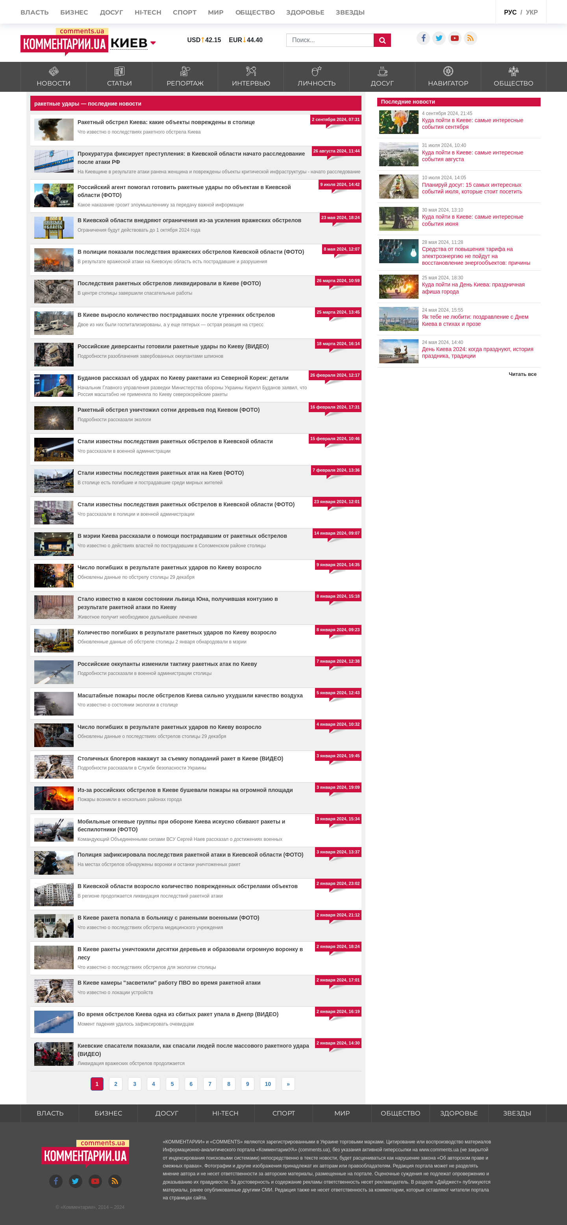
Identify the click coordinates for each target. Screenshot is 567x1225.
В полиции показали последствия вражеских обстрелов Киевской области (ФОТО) (191, 252)
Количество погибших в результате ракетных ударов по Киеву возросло (177, 632)
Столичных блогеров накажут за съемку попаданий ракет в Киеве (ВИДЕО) (180, 758)
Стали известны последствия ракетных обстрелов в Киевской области (175, 441)
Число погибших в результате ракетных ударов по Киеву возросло (169, 567)
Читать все (523, 374)
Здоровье (305, 12)
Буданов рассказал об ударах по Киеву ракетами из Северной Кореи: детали (183, 378)
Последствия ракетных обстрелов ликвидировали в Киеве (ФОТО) (169, 283)
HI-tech (148, 12)
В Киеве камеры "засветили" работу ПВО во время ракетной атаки (169, 983)
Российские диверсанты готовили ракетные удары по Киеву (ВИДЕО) (173, 346)
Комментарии (78, 1207)
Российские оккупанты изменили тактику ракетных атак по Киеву (167, 664)
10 (268, 1084)
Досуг (111, 12)
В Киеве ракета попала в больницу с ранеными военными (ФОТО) (168, 918)
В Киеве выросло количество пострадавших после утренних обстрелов (176, 315)
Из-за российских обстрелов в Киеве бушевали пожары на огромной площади (185, 790)
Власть (34, 12)
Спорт (184, 12)
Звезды (350, 12)
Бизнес (74, 12)
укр (532, 12)
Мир (216, 12)
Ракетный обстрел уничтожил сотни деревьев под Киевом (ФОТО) (169, 410)
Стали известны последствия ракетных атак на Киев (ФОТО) (161, 473)
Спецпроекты (470, 11)
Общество (255, 12)
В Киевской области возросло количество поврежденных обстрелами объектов (188, 886)
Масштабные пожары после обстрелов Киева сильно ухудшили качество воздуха (190, 695)
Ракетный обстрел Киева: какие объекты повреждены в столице (166, 122)
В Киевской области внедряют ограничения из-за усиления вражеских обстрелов (189, 220)
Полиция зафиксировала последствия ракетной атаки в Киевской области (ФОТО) (191, 854)
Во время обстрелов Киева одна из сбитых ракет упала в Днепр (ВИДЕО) (178, 1014)
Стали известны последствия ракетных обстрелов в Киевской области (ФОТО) (186, 504)
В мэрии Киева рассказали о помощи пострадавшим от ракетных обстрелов (182, 536)
